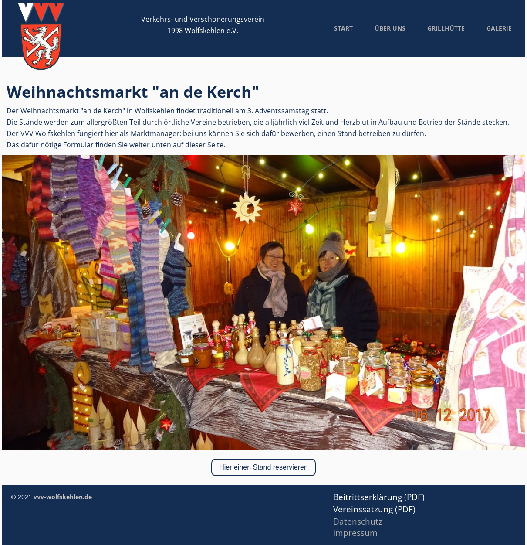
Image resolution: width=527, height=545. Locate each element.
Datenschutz (357, 521)
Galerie (499, 28)
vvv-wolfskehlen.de (63, 497)
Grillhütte (446, 28)
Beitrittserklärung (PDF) (379, 497)
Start (343, 28)
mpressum (356, 532)
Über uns (390, 28)
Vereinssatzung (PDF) (375, 509)
